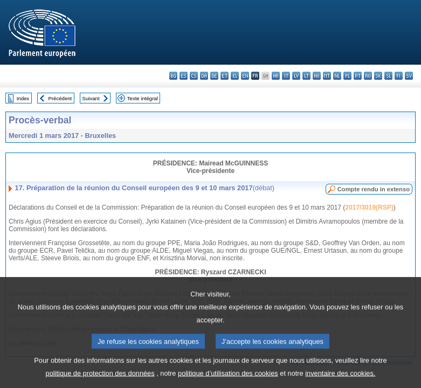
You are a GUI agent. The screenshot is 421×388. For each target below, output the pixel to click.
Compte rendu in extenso (373, 189)
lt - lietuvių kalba (306, 76)
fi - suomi (399, 76)
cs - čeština (194, 76)
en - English (245, 76)
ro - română (368, 76)
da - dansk (204, 76)
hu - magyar (317, 76)
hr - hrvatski (276, 76)
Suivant (91, 98)
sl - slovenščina (388, 76)
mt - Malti (327, 76)
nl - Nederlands (337, 76)
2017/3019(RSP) (369, 207)
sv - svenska (409, 76)
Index (23, 98)
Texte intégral (142, 98)
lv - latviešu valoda (296, 76)
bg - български (173, 76)
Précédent (60, 98)
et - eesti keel (224, 76)
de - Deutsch (214, 76)
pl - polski (347, 76)
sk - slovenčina (378, 76)
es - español (184, 76)
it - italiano (286, 76)
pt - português (358, 76)
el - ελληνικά (235, 76)
